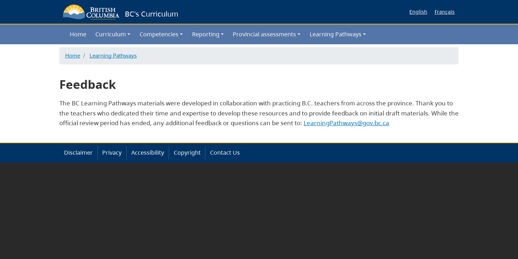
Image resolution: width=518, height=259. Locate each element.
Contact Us (225, 152)
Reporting (205, 34)
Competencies (159, 34)
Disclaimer (78, 152)
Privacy (112, 152)
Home (78, 34)
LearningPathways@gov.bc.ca (346, 123)
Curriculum (110, 34)
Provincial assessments (264, 34)
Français (445, 11)
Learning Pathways (336, 34)
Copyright (187, 152)
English (418, 11)
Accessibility (147, 152)
